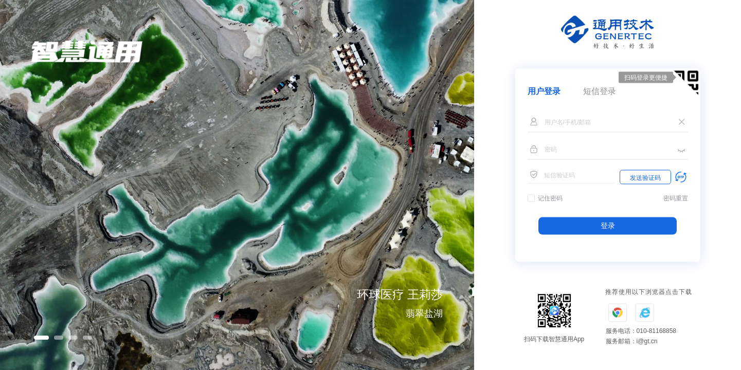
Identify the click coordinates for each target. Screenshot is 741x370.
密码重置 (675, 198)
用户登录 (544, 91)
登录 (608, 226)
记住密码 (550, 198)
